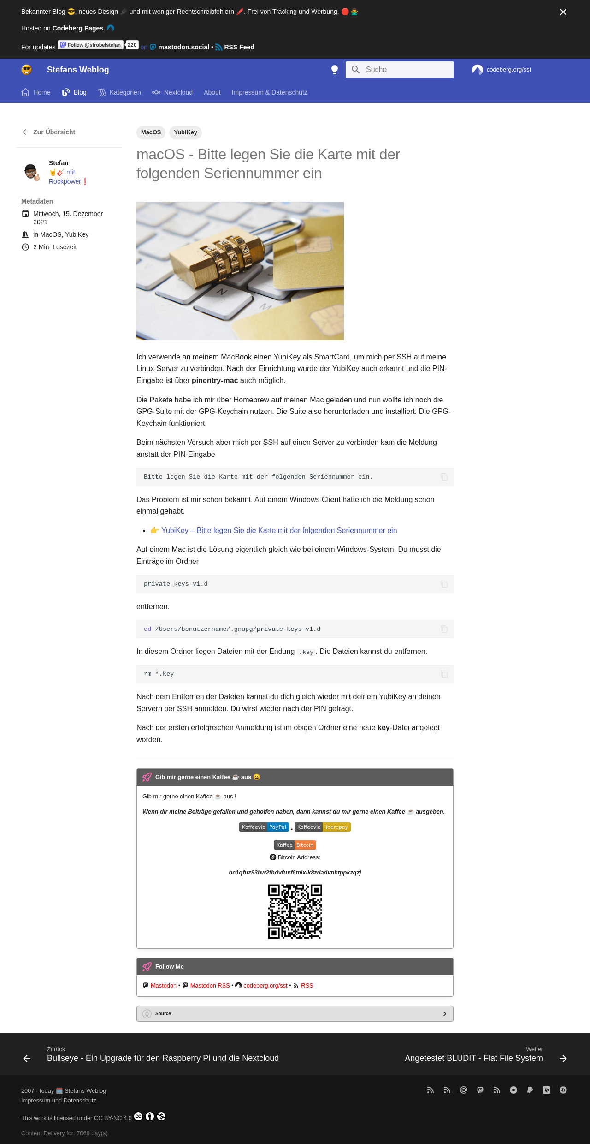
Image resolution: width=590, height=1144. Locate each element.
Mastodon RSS (210, 985)
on (134, 47)
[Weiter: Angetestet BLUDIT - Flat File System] (484, 1056)
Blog (74, 92)
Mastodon (164, 985)
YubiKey (76, 234)
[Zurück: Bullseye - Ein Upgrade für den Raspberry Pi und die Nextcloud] (152, 1056)
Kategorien (119, 92)
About (212, 92)
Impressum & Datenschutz (269, 92)
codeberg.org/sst (265, 985)
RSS (307, 985)
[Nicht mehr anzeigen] (563, 12)
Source (163, 1013)
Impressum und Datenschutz (58, 1100)
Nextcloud (172, 92)
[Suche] (400, 69)
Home (36, 92)
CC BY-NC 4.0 (130, 1116)
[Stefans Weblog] (27, 69)
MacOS (51, 234)
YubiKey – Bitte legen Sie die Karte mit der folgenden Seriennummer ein (279, 530)
